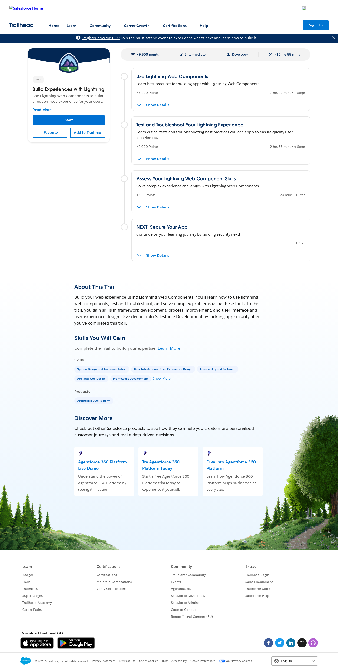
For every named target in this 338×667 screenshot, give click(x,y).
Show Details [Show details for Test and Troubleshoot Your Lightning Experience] (157, 158)
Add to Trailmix (87, 132)
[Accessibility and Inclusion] (218, 368)
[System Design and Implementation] (102, 368)
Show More (162, 378)
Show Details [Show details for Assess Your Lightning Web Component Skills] (157, 207)
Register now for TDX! (101, 38)
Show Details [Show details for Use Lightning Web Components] (157, 104)
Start (69, 120)
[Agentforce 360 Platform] (94, 400)
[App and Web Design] (91, 378)
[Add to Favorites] (50, 133)
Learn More (169, 348)
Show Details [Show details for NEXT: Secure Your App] (157, 255)
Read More (42, 109)
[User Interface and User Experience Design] (163, 368)
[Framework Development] (131, 378)
